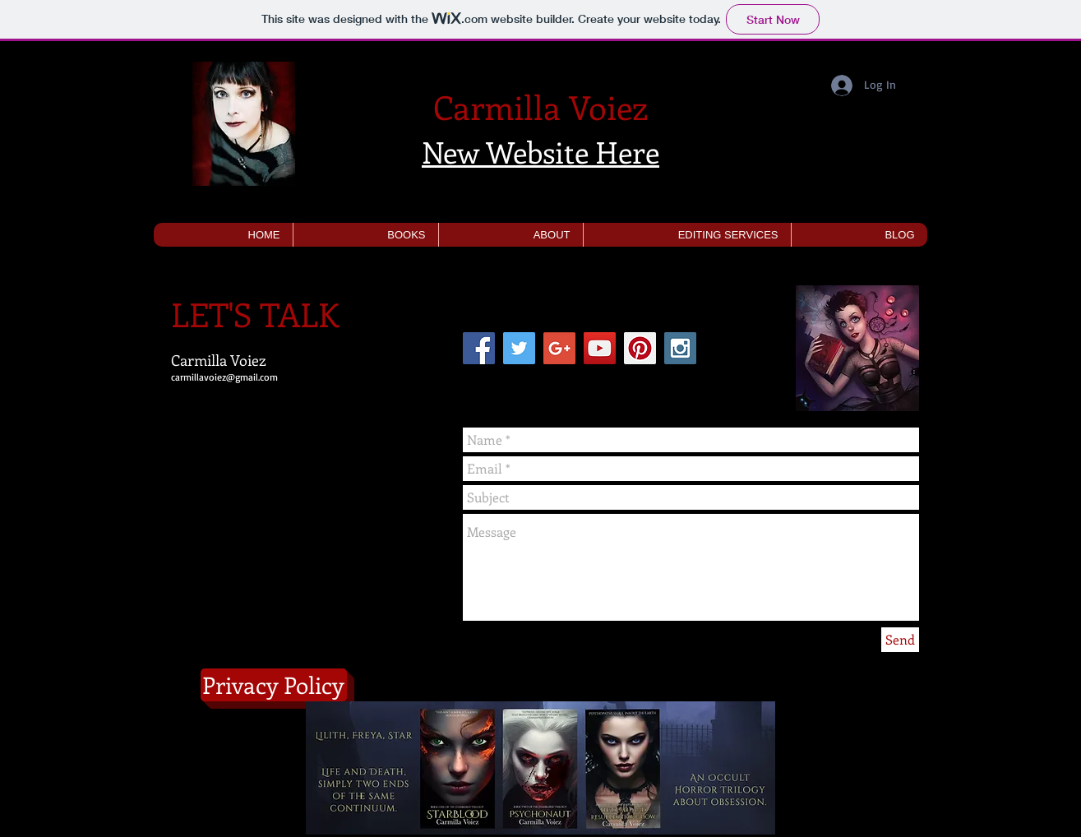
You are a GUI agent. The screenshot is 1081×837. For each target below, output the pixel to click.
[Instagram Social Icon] (680, 348)
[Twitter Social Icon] (519, 348)
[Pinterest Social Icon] (640, 348)
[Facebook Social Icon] (479, 348)
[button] (365, 235)
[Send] (900, 639)
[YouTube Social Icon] (600, 348)
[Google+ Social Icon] (559, 348)
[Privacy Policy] (274, 684)
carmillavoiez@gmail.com (224, 377)
